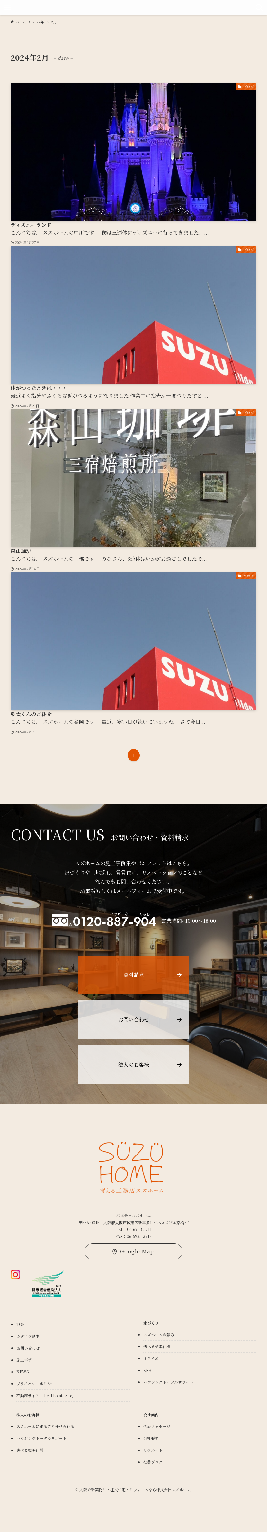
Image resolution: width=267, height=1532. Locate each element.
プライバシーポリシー (35, 1383)
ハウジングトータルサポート (168, 1382)
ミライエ (151, 1358)
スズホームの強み (158, 1334)
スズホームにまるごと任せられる (45, 1426)
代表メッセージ (156, 1426)
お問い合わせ (28, 1348)
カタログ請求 (28, 1336)
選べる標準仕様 (156, 1346)
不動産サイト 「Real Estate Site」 (46, 1395)
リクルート (153, 1450)
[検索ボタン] (259, 7)
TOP (20, 1324)
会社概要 (151, 1438)
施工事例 (24, 1360)
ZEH (147, 1370)
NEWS (22, 1371)
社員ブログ (153, 1462)
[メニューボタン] (7, 7)
